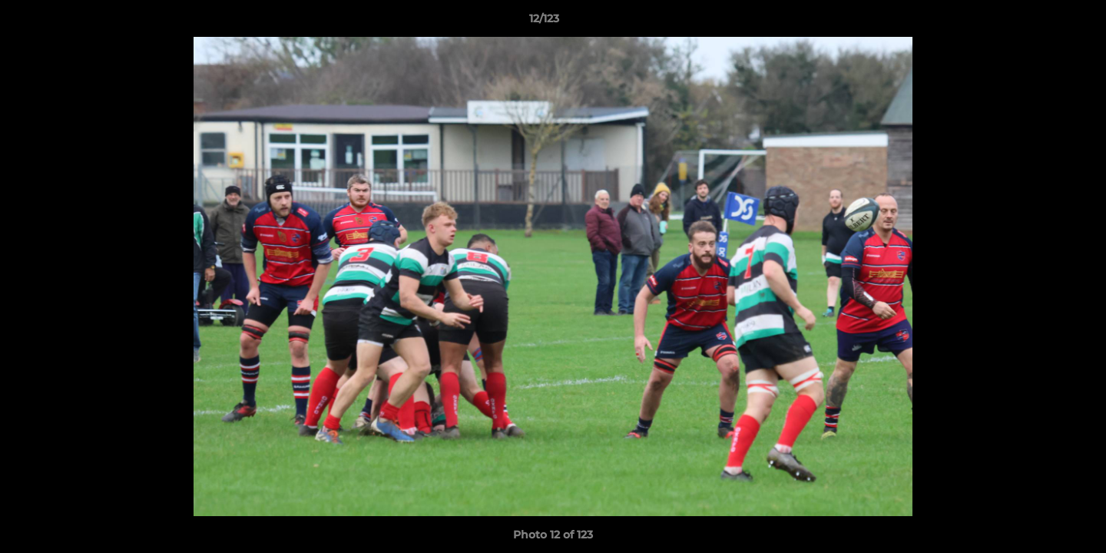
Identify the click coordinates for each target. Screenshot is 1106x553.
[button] (1041, 22)
